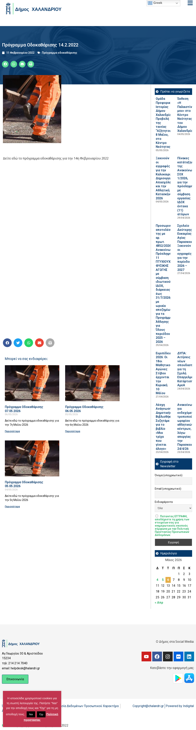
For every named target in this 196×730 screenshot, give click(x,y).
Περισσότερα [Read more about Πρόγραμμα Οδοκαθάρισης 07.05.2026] (12, 431)
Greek (155, 3)
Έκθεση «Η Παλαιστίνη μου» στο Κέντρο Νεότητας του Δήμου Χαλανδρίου (186, 115)
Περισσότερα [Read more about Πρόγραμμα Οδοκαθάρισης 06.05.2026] (72, 431)
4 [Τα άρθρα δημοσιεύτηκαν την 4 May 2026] (157, 580)
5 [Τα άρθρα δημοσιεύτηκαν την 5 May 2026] (163, 580)
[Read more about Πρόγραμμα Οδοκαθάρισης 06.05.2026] (92, 383)
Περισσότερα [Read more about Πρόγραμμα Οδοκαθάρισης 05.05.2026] (12, 506)
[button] (5, 64)
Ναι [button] (31, 714)
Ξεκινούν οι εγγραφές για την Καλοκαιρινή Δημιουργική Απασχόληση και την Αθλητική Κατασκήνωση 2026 (166, 178)
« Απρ (159, 602)
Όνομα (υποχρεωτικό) (168, 475)
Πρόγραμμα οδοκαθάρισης (59, 52)
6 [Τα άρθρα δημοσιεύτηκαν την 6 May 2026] (168, 580)
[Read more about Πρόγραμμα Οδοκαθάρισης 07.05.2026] (32, 383)
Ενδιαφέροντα (164, 501)
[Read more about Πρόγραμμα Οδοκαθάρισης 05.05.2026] (32, 458)
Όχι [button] (41, 714)
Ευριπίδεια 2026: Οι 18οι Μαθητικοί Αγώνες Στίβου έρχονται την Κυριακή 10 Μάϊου (164, 373)
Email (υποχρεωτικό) (168, 488)
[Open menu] (190, 3)
